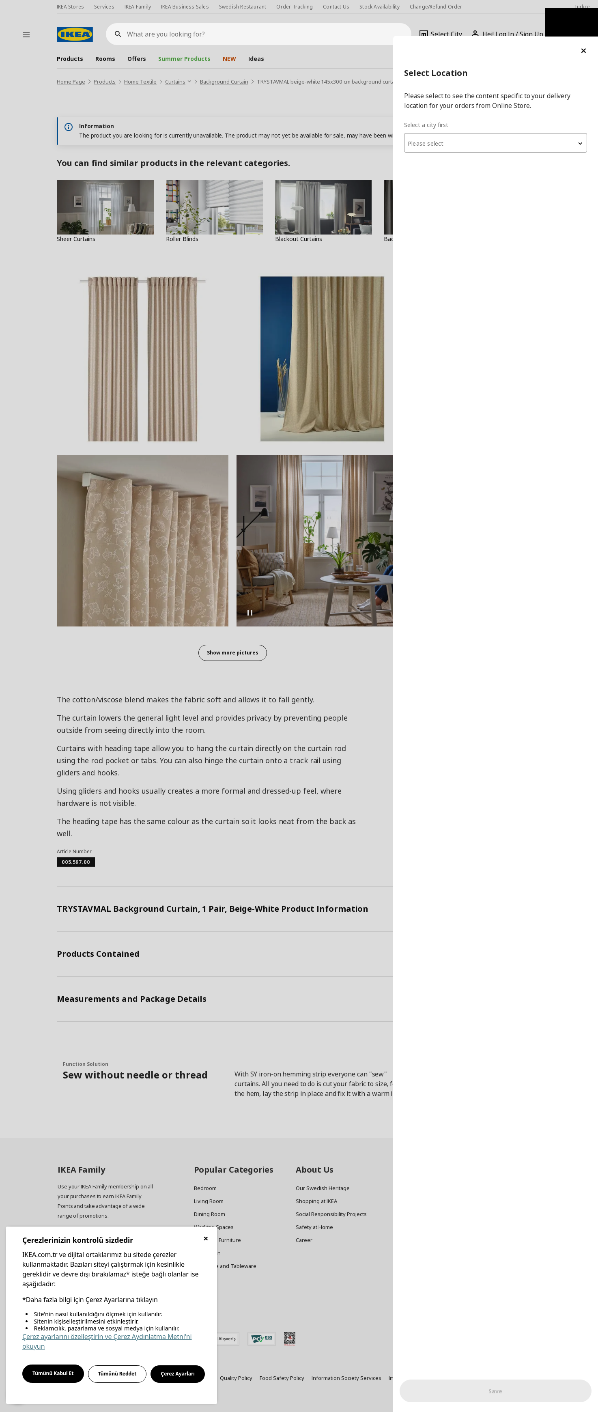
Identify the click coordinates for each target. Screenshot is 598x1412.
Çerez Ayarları (178, 1373)
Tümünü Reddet (117, 1373)
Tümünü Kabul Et (53, 1373)
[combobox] (500, 107)
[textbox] (501, 108)
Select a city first (436, 89)
